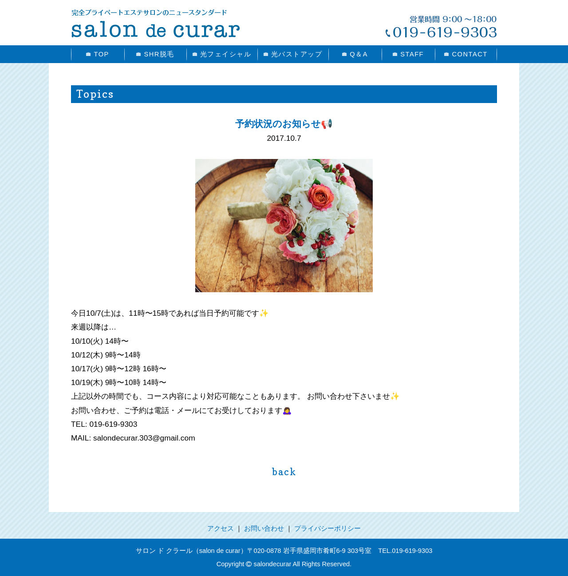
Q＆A (355, 54)
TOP (97, 54)
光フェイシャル (222, 54)
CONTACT (466, 54)
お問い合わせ (264, 528)
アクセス (220, 528)
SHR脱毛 (155, 54)
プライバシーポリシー (327, 528)
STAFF (408, 54)
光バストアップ (293, 54)
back (284, 471)
